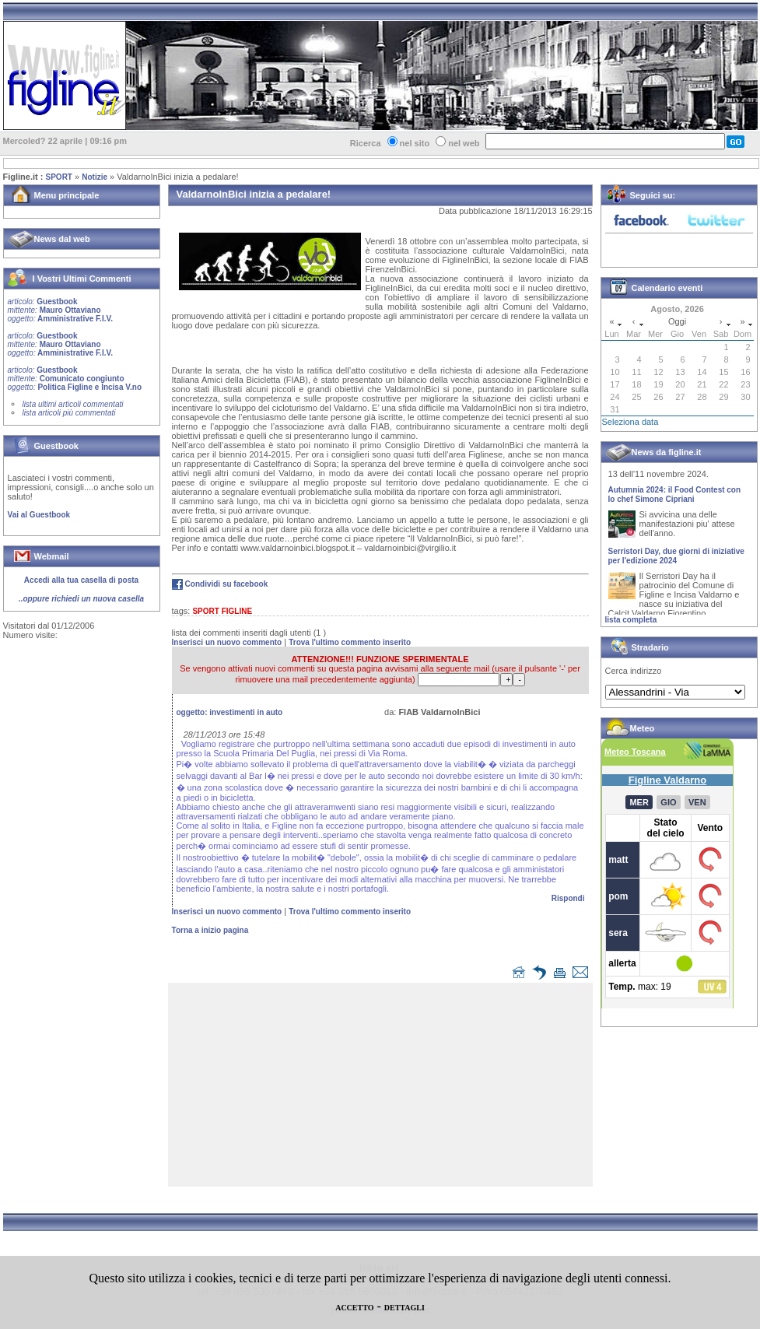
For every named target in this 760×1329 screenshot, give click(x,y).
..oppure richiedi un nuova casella (81, 598)
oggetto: (230, 712)
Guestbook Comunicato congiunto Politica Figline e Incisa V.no (75, 378)
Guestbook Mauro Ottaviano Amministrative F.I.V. (60, 310)
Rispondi (568, 898)
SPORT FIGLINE (222, 611)
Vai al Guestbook (39, 514)
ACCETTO (354, 1307)
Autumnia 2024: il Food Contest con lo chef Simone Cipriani (674, 501)
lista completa (631, 619)
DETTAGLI (404, 1307)
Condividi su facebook (226, 584)
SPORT (59, 177)
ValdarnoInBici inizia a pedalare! (177, 176)
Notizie (94, 177)
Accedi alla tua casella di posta (81, 580)
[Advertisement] (383, 1088)
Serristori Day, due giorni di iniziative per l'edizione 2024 (676, 562)
